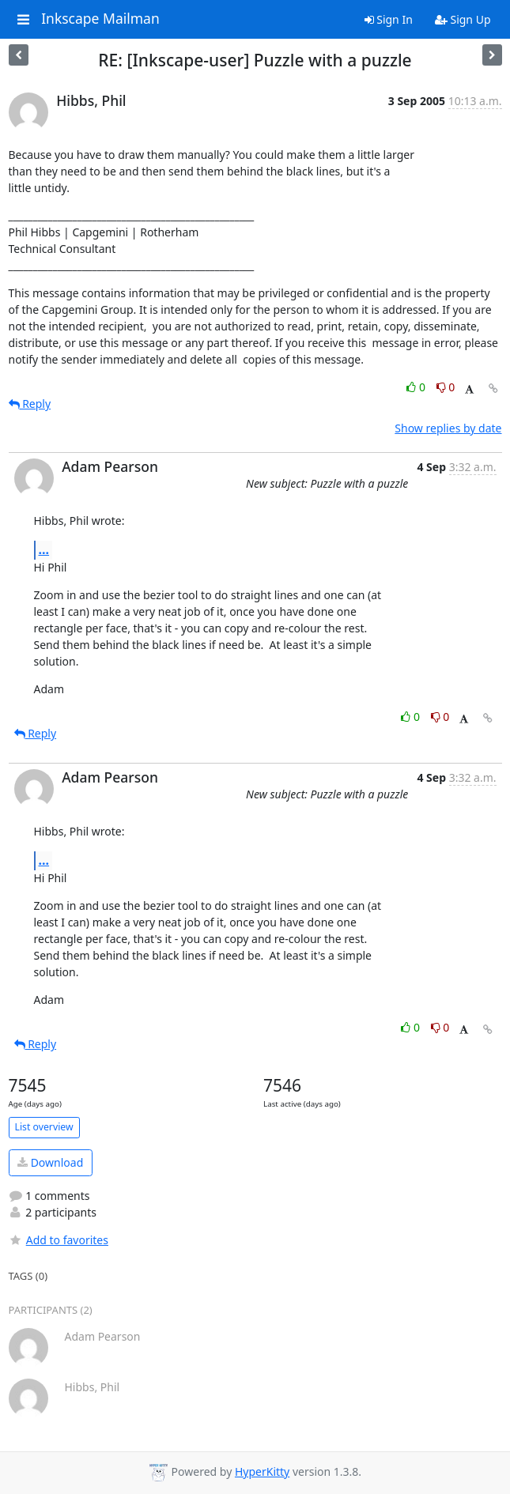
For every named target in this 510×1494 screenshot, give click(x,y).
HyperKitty (262, 1471)
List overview (44, 1127)
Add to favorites (58, 1239)
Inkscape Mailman (100, 18)
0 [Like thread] (417, 386)
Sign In (389, 19)
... (44, 549)
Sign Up (463, 19)
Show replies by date (448, 428)
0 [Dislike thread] (445, 386)
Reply (30, 403)
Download (50, 1162)
